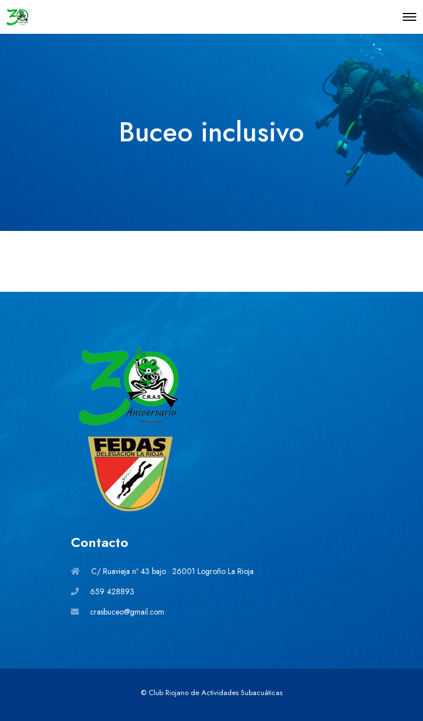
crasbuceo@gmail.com (127, 611)
